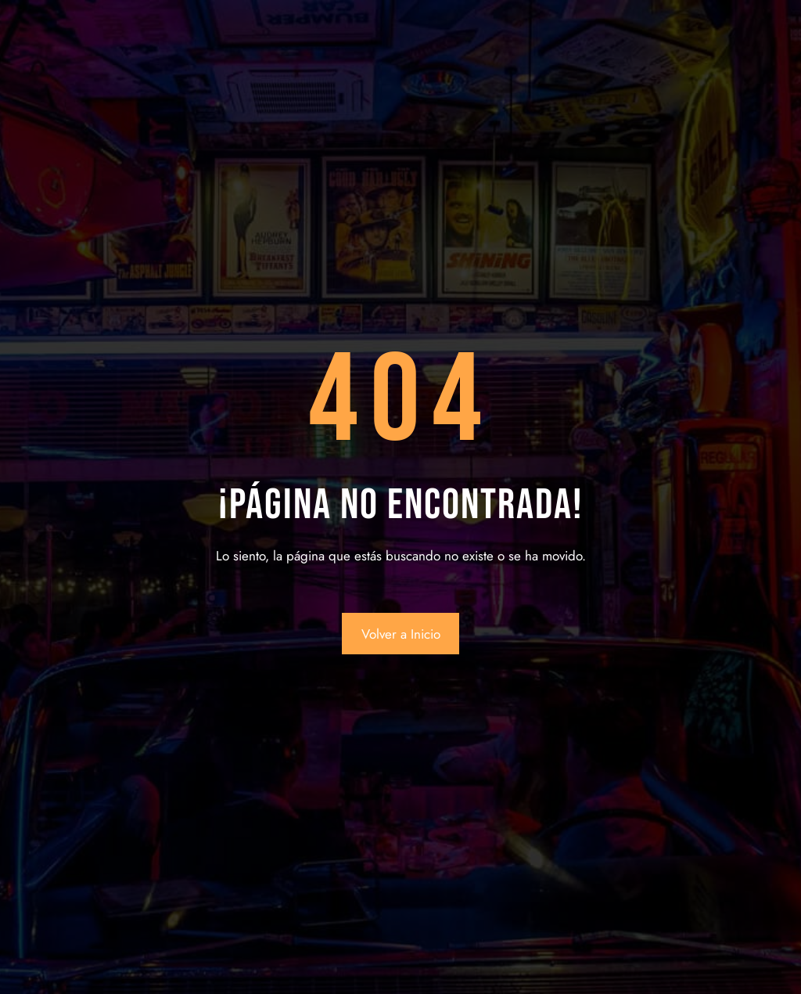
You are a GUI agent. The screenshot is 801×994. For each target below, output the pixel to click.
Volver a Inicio (400, 634)
